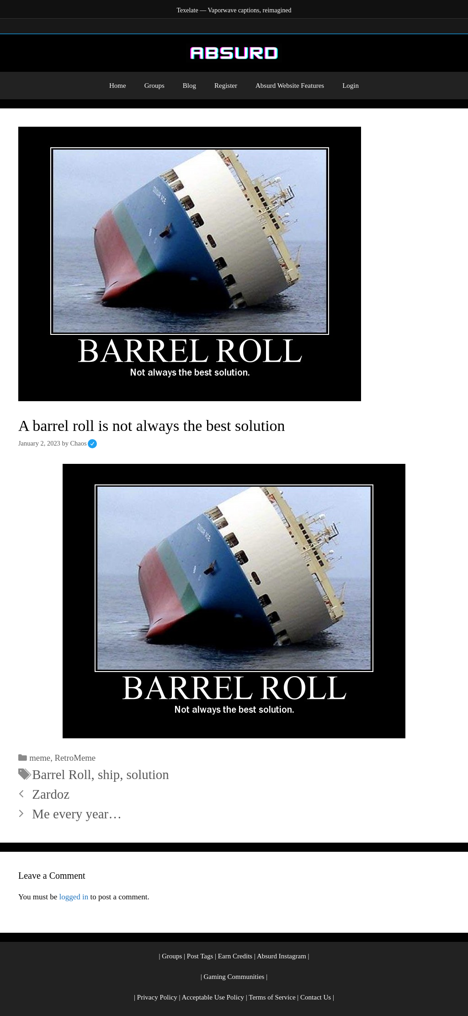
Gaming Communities (234, 976)
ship (109, 774)
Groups (154, 85)
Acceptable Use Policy (212, 997)
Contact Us (315, 997)
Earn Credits (235, 956)
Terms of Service (272, 997)
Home (117, 85)
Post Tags (200, 956)
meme (39, 758)
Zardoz (50, 794)
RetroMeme (75, 758)
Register (225, 85)
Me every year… (77, 813)
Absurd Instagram (281, 956)
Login (350, 85)
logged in (73, 896)
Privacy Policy (157, 997)
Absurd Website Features (289, 85)
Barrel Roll (61, 774)
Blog (189, 85)
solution (148, 774)
